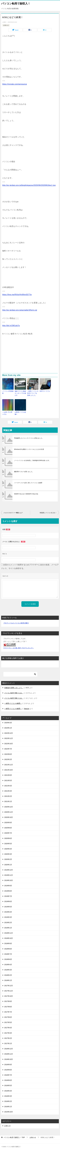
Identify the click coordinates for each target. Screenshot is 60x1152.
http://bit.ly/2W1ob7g (11, 326)
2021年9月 (8, 775)
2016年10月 (8, 1059)
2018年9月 (8, 943)
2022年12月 (8, 733)
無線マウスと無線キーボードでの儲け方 (20, 393)
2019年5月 (8, 907)
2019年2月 (8, 922)
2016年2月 (8, 1101)
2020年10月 (8, 817)
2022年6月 (8, 754)
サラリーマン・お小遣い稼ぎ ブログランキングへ (18, 648)
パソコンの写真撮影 (7, 392)
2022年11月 (8, 738)
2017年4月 (8, 1028)
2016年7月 (8, 1075)
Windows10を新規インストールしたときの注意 (29, 449)
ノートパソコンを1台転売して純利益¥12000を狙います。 (32, 460)
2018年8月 (8, 949)
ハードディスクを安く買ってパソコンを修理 (28, 483)
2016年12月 (8, 1049)
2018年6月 (8, 959)
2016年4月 (8, 1091)
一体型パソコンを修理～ (13, 703)
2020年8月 (8, 828)
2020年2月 (8, 859)
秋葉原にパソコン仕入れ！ (48, 513)
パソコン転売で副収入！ (15, 3)
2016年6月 (8, 1080)
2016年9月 (8, 1064)
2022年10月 (8, 744)
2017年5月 (8, 1022)
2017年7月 (8, 1012)
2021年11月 (8, 765)
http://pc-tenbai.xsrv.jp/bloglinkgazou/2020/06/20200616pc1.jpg (29, 185)
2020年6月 (8, 838)
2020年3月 (8, 854)
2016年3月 (8, 1096)
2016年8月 (8, 1070)
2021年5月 (8, 780)
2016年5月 (8, 1085)
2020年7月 (8, 833)
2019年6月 (8, 901)
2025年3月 (8, 723)
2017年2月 (8, 1038)
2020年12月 (8, 807)
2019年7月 (8, 896)
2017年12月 (8, 986)
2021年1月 (8, 801)
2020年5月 (8, 843)
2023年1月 (8, 728)
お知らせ (6, 25)
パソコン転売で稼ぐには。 (13, 693)
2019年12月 (8, 870)
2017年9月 (8, 1001)
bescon (26, 709)
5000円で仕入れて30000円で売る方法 (26, 494)
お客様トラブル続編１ (20, 413)
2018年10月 (8, 938)
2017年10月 (8, 996)
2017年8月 (8, 1007)
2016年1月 (8, 1106)
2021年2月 (8, 796)
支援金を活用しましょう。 (13, 688)
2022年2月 (8, 759)
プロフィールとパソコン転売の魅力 (16, 623)
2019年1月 (8, 928)
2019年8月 (8, 891)
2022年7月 (8, 749)
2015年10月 (8, 1112)
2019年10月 (8, 880)
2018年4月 (8, 964)
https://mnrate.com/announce (14, 84)
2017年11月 (8, 991)
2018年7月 (8, 954)
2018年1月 (8, 980)
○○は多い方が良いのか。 (7, 413)
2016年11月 (8, 1054)
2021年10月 (8, 770)
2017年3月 (8, 1033)
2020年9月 (8, 822)
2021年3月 (8, 791)
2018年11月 (8, 933)
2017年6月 (8, 1017)
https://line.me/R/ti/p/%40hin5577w (17, 295)
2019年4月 (8, 912)
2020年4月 (8, 849)
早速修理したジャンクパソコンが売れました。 (29, 438)
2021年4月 (8, 786)
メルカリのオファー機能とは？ (13, 513)
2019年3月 (8, 917)
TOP (14, 1137)
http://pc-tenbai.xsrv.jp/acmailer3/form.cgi (19, 310)
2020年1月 (8, 865)
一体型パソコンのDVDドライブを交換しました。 (32, 393)
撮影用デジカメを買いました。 (24, 471)
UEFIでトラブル (45, 391)
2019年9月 (8, 886)
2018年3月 (8, 970)
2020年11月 (8, 812)
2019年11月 (8, 875)
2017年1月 (8, 1043)
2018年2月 (8, 975)
